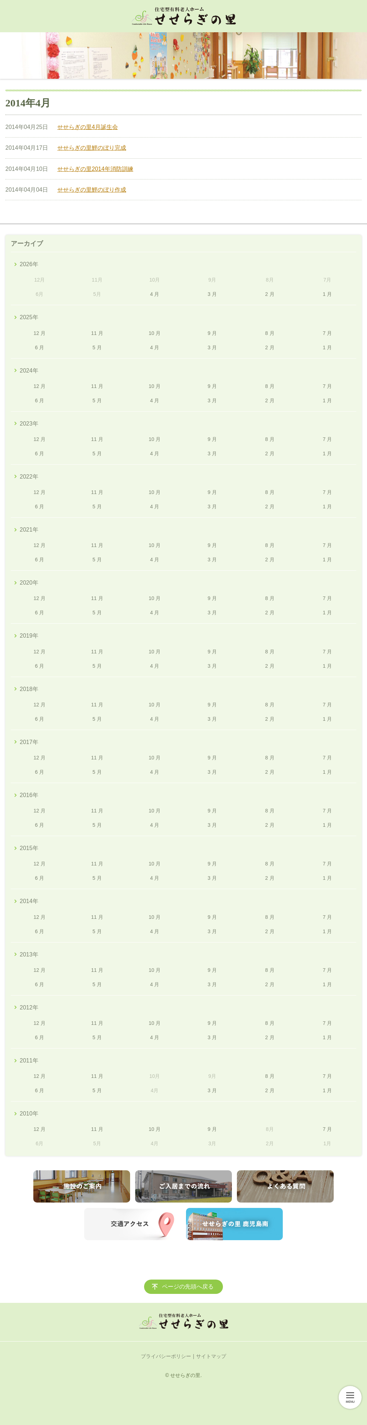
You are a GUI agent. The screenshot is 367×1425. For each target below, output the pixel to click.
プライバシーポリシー (166, 1356)
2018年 (29, 689)
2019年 (29, 636)
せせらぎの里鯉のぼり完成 (91, 148)
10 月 (155, 333)
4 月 (154, 294)
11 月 (97, 333)
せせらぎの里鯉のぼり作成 (91, 190)
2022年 (29, 477)
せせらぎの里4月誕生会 (87, 127)
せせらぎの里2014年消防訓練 (95, 169)
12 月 (40, 333)
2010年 (29, 1113)
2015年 (29, 848)
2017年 (29, 742)
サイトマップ (211, 1356)
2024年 (29, 371)
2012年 (29, 1007)
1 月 (327, 294)
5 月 (97, 347)
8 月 (270, 333)
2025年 (29, 317)
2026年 (29, 264)
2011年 (29, 1060)
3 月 (212, 294)
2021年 (29, 530)
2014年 (29, 901)
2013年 (29, 954)
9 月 (212, 333)
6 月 (39, 347)
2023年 (29, 424)
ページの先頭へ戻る (188, 1287)
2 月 (270, 294)
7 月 (327, 333)
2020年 (29, 583)
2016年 (29, 795)
